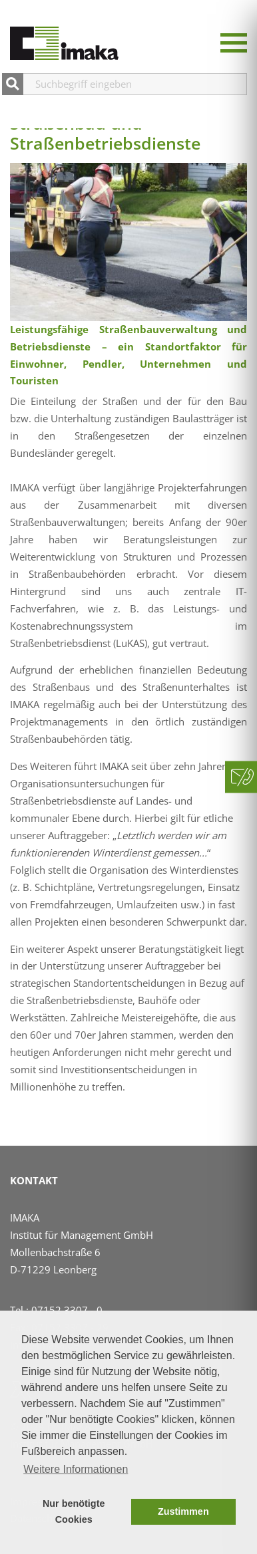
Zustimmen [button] (183, 1511)
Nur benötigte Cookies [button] (74, 1511)
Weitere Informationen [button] (75, 1469)
